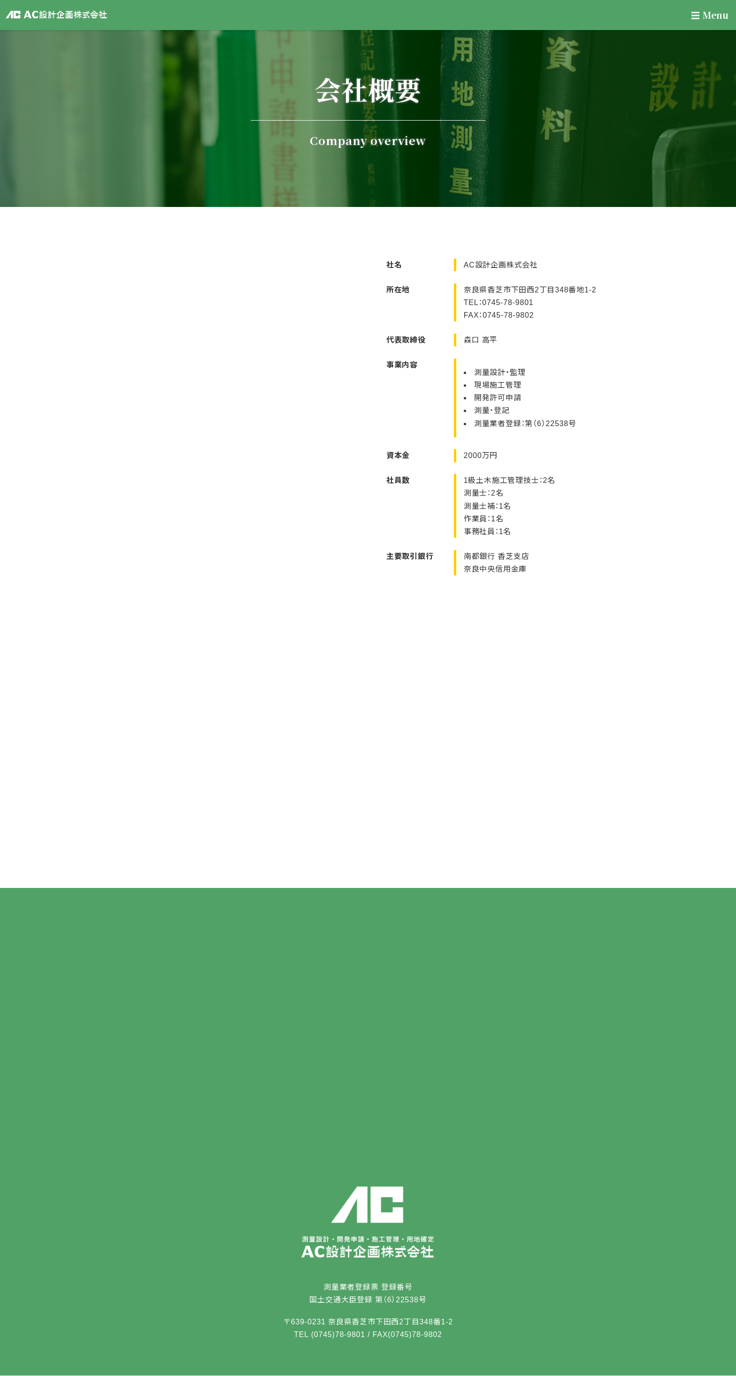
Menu (709, 14)
